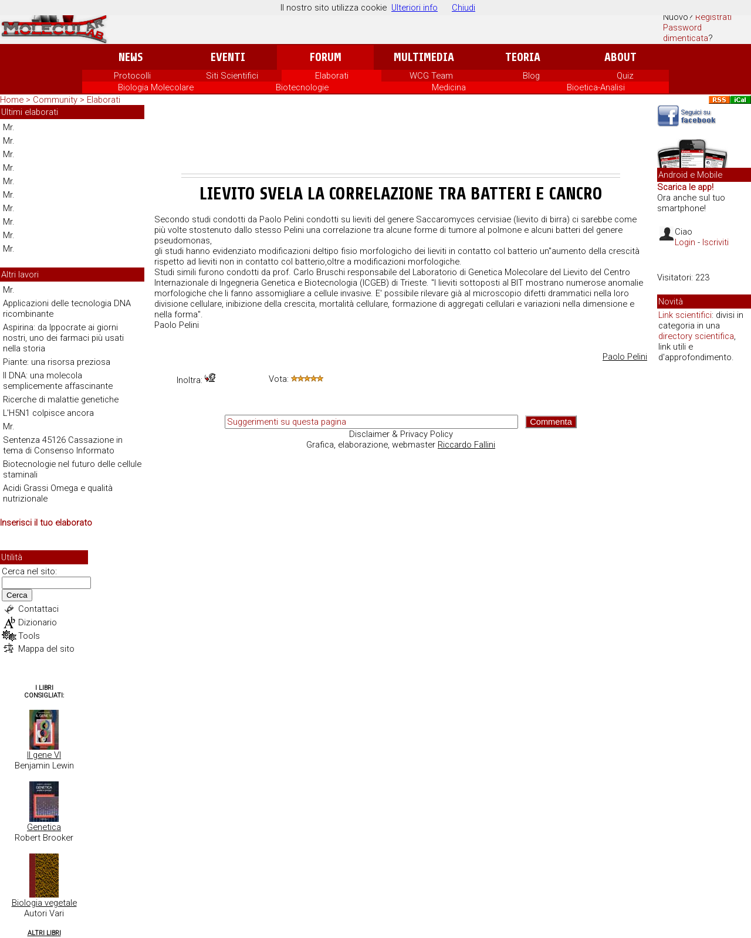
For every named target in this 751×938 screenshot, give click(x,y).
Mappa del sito (46, 649)
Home (11, 99)
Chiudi (463, 7)
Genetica (44, 827)
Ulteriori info (414, 7)
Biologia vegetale (44, 903)
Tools (29, 636)
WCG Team (431, 75)
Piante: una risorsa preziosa (56, 362)
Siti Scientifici (232, 75)
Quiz (625, 75)
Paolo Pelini (625, 356)
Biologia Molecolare (156, 87)
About (620, 57)
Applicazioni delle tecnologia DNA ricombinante (67, 308)
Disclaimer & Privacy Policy (401, 434)
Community (56, 99)
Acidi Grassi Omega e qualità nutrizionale (58, 493)
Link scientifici (685, 315)
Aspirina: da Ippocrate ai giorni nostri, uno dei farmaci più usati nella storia (63, 338)
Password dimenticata (685, 32)
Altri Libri (44, 933)
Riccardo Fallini (466, 444)
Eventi (228, 57)
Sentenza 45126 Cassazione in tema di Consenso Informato (63, 445)
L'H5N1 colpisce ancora (48, 413)
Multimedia (424, 57)
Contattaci (38, 609)
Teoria (522, 57)
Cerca (17, 595)
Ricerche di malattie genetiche (61, 399)
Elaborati (332, 75)
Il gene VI (44, 755)
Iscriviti (715, 242)
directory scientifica (696, 336)
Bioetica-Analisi (596, 87)
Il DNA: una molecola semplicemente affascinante (58, 380)
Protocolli (132, 75)
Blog (531, 75)
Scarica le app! (685, 187)
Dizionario (37, 622)
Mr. (9, 127)
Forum (325, 57)
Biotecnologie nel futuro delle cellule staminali (72, 469)
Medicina (449, 87)
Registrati (713, 17)
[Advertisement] (400, 141)
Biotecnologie (302, 87)
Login (685, 242)
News (131, 57)
